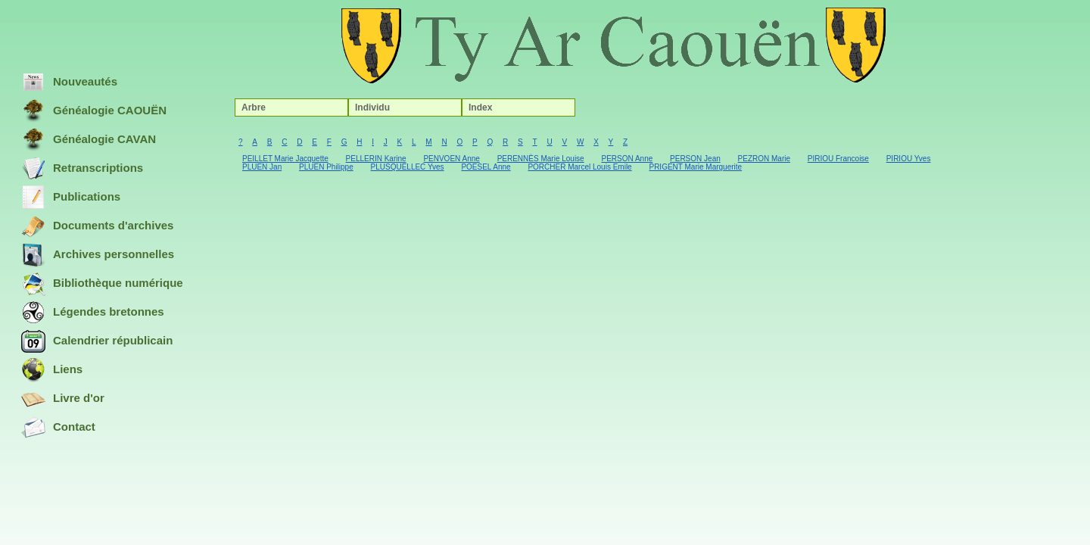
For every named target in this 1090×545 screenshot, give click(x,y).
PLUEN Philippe (326, 167)
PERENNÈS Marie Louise (540, 158)
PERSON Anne (626, 158)
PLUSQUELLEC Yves (407, 167)
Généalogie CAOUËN (94, 111)
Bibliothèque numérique (102, 284)
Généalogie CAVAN (88, 140)
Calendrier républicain (97, 341)
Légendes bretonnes (92, 313)
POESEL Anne (485, 167)
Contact (58, 428)
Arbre (253, 107)
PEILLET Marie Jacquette (285, 158)
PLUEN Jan (262, 167)
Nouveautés (69, 82)
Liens (52, 370)
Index (480, 107)
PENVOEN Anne (451, 158)
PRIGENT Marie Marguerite (695, 167)
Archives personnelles (97, 255)
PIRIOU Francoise (838, 158)
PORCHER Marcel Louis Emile (579, 167)
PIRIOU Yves (908, 158)
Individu (372, 107)
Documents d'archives (97, 226)
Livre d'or (62, 399)
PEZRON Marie (764, 158)
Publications (70, 197)
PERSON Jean (695, 158)
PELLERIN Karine (376, 158)
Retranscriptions (82, 169)
